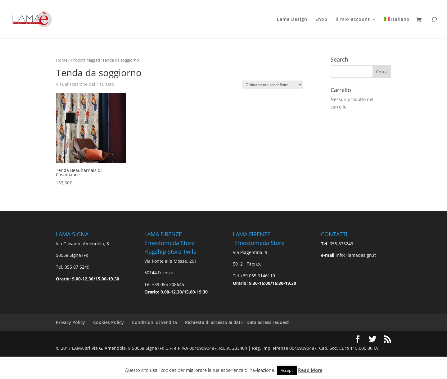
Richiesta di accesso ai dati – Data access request (237, 322)
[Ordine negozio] (272, 85)
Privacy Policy (70, 322)
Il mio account (353, 19)
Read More (310, 370)
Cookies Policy (108, 322)
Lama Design (292, 19)
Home (61, 60)
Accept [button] (287, 370)
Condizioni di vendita (154, 322)
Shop (321, 19)
